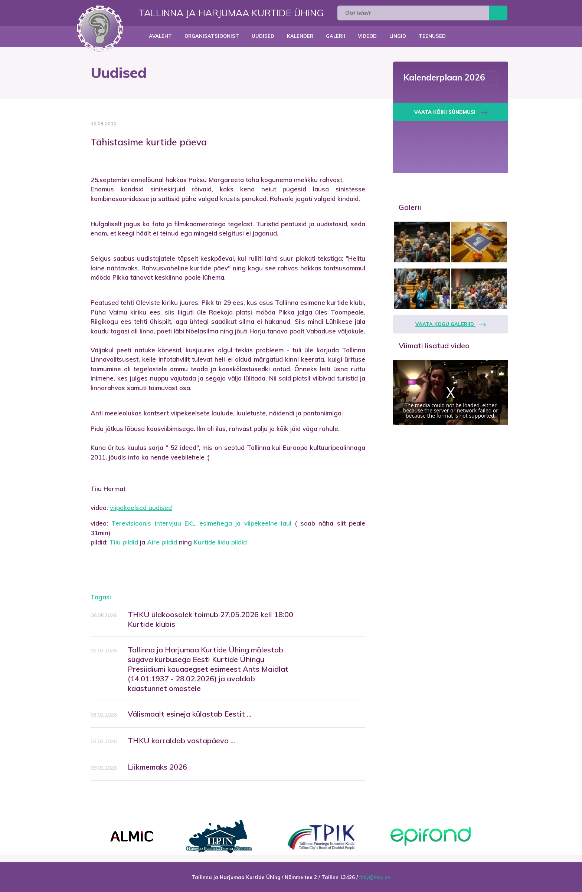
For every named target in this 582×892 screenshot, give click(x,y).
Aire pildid (162, 542)
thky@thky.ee (374, 877)
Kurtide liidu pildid (220, 542)
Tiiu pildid (123, 542)
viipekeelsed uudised (141, 507)
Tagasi (101, 597)
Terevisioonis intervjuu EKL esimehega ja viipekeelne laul (203, 523)
